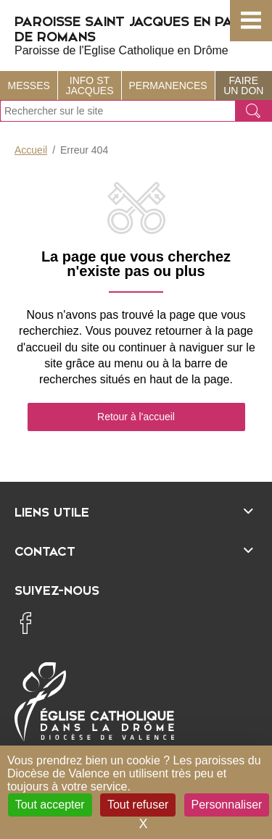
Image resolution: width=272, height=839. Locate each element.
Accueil (31, 150)
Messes (29, 85)
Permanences (168, 85)
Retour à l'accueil (136, 416)
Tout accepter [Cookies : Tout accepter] (50, 804)
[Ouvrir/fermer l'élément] (136, 510)
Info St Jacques (89, 85)
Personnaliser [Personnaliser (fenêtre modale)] (227, 804)
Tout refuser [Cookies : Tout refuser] (137, 804)
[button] (251, 20)
